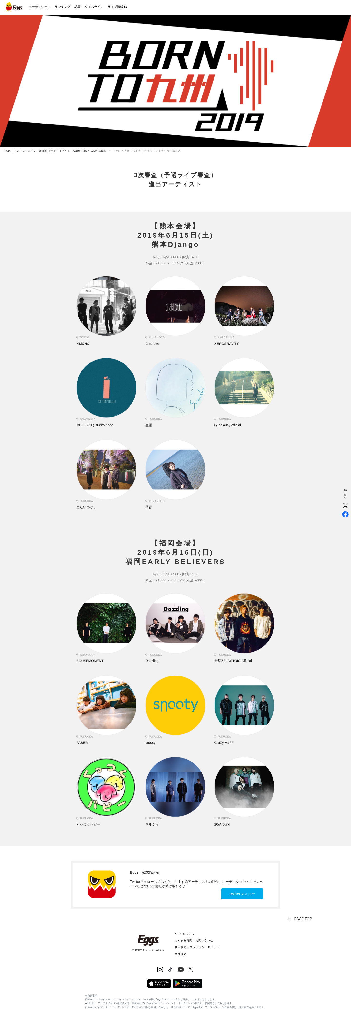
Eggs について (185, 933)
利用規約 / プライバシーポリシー (197, 946)
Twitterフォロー (240, 894)
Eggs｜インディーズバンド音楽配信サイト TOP (35, 150)
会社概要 (180, 953)
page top (303, 918)
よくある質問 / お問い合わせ (194, 940)
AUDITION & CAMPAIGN (89, 150)
